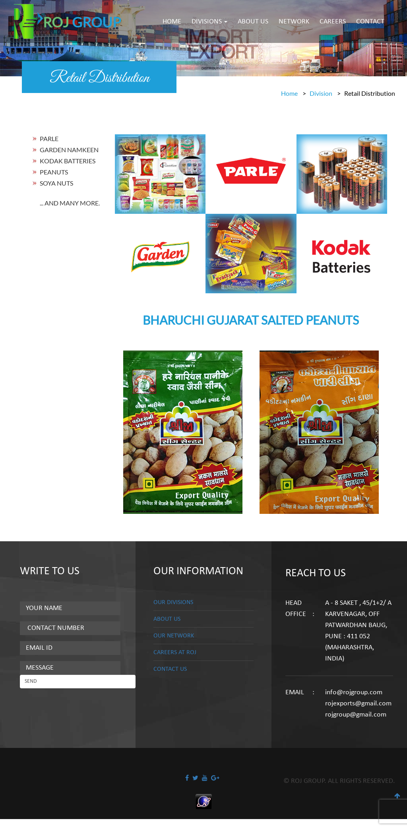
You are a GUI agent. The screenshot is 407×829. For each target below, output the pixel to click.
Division (321, 93)
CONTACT (370, 21)
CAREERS (333, 21)
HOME (172, 21)
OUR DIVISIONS (176, 602)
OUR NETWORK (176, 636)
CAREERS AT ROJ (177, 653)
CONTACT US (172, 670)
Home (289, 93)
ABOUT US (253, 21)
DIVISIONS (209, 21)
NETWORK (294, 21)
